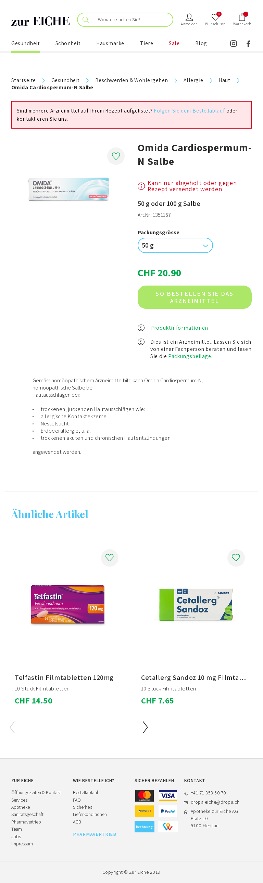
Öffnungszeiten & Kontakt (36, 792)
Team (16, 829)
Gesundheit (25, 43)
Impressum (22, 844)
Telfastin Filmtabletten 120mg (64, 677)
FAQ (77, 800)
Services (19, 800)
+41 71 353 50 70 (208, 793)
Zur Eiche (139, 872)
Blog (201, 43)
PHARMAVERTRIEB (94, 834)
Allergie (193, 80)
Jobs (16, 836)
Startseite (23, 80)
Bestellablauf (85, 792)
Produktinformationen (179, 327)
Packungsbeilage (189, 356)
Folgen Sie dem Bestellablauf (189, 110)
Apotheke (20, 807)
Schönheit (68, 43)
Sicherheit (82, 807)
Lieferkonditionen (90, 814)
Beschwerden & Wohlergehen (131, 80)
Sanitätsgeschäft (27, 814)
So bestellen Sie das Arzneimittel (194, 297)
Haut (224, 80)
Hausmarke (110, 43)
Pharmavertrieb (26, 822)
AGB (77, 822)
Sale (174, 43)
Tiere (146, 43)
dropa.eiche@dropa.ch (215, 802)
